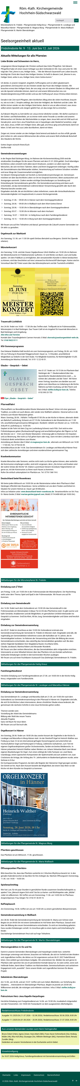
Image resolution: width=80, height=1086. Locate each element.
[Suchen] (76, 20)
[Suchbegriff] (64, 20)
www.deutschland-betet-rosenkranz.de (37, 492)
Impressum (26, 1075)
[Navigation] (75, 2)
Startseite (6, 1075)
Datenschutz (39, 1075)
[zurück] (77, 1081)
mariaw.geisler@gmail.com (32, 494)
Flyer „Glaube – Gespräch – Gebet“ (18, 398)
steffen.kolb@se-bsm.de (58, 390)
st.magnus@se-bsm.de (40, 442)
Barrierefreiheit (53, 1075)
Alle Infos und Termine (10, 335)
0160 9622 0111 (11, 340)
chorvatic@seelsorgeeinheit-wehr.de (62, 338)
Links (16, 1075)
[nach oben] (73, 1081)
